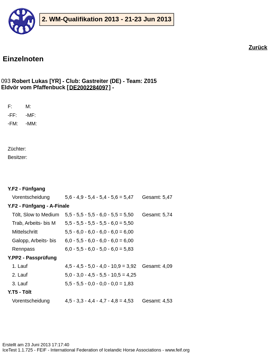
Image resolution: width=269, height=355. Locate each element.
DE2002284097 (88, 87)
